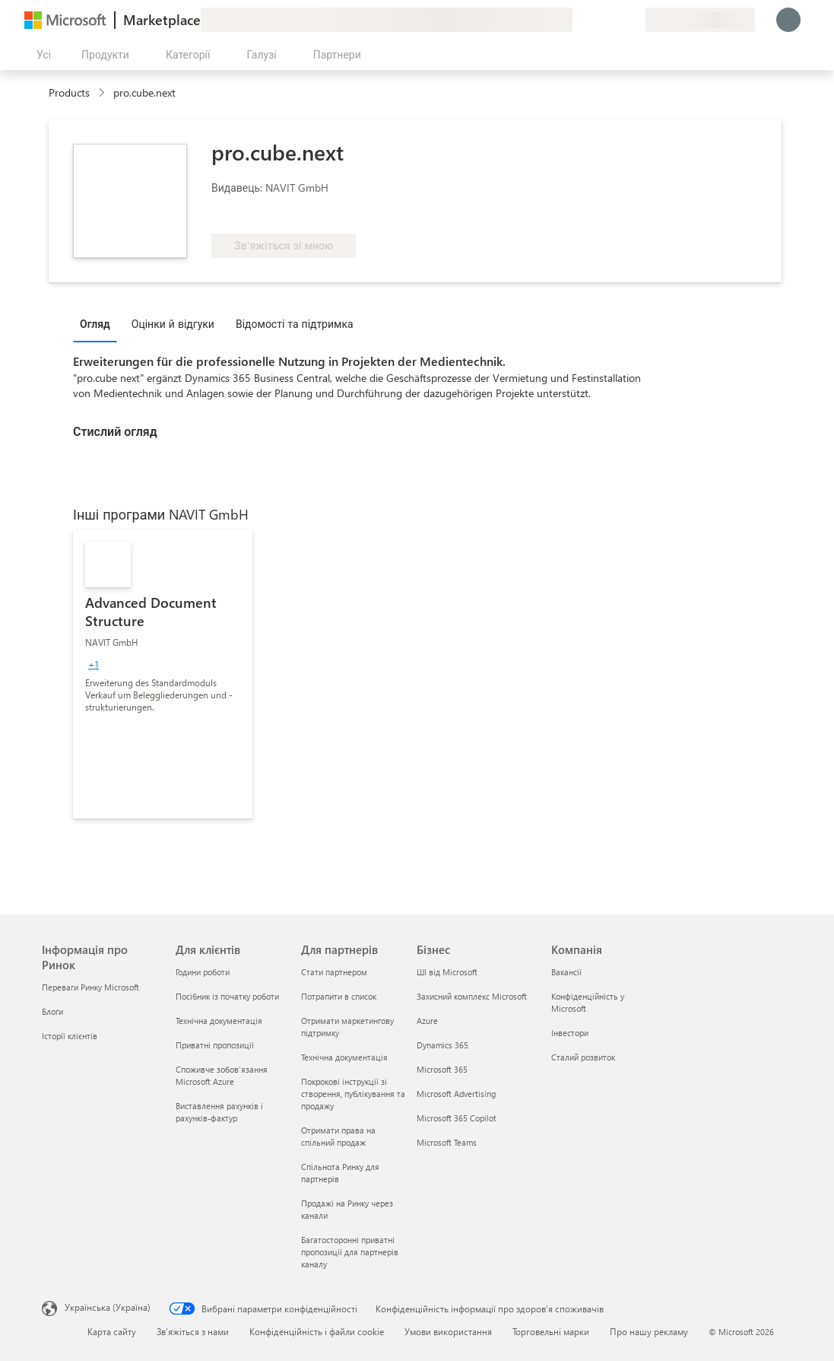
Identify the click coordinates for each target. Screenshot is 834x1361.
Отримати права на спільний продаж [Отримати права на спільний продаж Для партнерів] (338, 1136)
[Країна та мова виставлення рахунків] (700, 20)
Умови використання (448, 1331)
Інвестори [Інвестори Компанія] (569, 1032)
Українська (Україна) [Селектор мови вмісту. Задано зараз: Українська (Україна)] (108, 1307)
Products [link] (69, 92)
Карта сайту (111, 1331)
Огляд (95, 323)
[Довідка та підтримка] (597, 20)
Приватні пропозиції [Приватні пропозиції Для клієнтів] (215, 1045)
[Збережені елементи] (615, 20)
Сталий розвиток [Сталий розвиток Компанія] (583, 1057)
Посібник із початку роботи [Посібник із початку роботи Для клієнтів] (227, 996)
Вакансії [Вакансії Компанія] (566, 972)
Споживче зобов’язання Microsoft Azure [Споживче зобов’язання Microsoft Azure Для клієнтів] (222, 1075)
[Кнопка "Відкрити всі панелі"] (40, 55)
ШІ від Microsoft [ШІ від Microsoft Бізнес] (447, 972)
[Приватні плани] (633, 20)
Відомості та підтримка (295, 323)
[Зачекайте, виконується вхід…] (788, 20)
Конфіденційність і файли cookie (316, 1331)
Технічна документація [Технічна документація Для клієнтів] (219, 1020)
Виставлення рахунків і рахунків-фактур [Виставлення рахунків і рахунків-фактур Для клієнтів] (219, 1112)
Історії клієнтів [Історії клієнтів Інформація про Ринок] (69, 1035)
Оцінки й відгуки (173, 323)
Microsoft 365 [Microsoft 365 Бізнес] (442, 1069)
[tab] (99, 323)
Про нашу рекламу (649, 1331)
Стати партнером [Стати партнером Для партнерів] (334, 972)
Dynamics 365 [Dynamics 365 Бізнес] (442, 1045)
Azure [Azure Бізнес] (427, 1020)
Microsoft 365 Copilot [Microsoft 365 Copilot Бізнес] (456, 1118)
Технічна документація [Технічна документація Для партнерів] (344, 1057)
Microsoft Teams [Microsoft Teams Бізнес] (447, 1142)
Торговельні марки (550, 1331)
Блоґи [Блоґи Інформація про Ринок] (52, 1011)
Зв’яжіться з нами (193, 1331)
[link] (162, 674)
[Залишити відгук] (578, 20)
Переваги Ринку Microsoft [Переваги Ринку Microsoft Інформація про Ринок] (90, 987)
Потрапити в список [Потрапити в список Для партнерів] (338, 996)
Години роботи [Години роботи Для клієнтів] (203, 972)
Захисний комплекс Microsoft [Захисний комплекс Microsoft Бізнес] (472, 996)
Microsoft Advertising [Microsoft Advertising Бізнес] (456, 1093)
